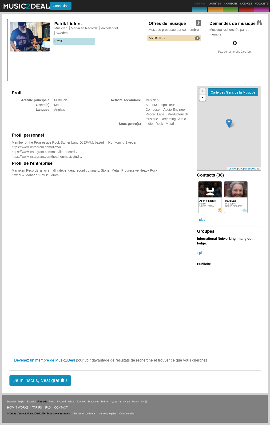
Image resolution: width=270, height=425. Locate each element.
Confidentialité (126, 413)
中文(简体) (115, 401)
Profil (58, 41)
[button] (40, 380)
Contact (61, 407)
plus (201, 219)
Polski (52, 401)
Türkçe (104, 401)
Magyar (126, 401)
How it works (18, 407)
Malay (135, 401)
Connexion (60, 6)
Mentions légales (107, 413)
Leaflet (232, 168)
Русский (61, 401)
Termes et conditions (84, 413)
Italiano (71, 401)
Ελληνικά (81, 401)
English (21, 401)
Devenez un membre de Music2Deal (44, 360)
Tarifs (37, 407)
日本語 (143, 401)
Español (31, 401)
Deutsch (11, 401)
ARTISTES (174, 38)
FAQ (48, 407)
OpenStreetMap (250, 168)
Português (93, 401)
